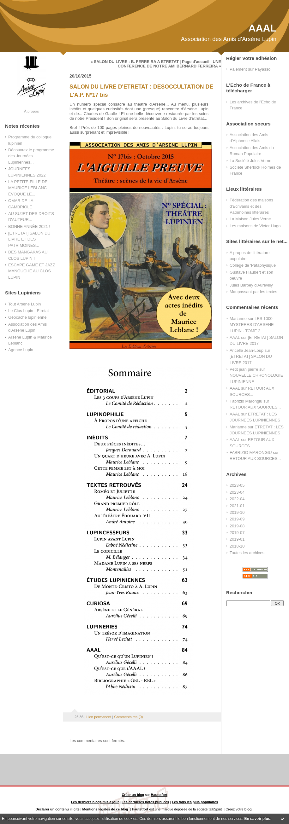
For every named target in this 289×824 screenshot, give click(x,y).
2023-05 (237, 485)
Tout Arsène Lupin (24, 304)
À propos (31, 111)
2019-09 (237, 519)
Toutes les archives (247, 552)
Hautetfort (159, 795)
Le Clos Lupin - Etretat (28, 310)
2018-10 (237, 546)
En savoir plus (257, 818)
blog (248, 809)
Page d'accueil (195, 62)
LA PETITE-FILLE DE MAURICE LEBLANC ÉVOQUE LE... (27, 187)
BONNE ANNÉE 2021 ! (29, 226)
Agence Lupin (20, 349)
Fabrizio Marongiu (246, 401)
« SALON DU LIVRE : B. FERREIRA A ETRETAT (134, 62)
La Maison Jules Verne (250, 219)
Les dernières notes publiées (145, 802)
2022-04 (237, 498)
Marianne (238, 318)
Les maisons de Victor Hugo (255, 225)
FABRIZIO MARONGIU (251, 452)
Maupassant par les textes (253, 291)
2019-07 (237, 532)
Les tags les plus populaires (195, 802)
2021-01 (237, 505)
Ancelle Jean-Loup (246, 350)
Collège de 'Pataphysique (253, 265)
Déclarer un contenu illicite (57, 809)
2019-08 (237, 526)
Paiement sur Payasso (250, 69)
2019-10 (237, 512)
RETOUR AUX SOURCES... (255, 407)
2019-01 (237, 539)
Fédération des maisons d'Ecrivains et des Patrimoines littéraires (251, 206)
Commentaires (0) (128, 717)
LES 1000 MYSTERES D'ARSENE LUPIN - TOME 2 (252, 324)
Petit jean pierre (244, 369)
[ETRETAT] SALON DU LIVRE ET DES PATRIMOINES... (29, 239)
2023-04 (237, 492)
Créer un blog (133, 795)
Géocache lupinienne (27, 317)
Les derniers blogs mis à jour (95, 802)
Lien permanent (99, 717)
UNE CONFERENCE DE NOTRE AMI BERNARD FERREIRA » (169, 64)
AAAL (262, 28)
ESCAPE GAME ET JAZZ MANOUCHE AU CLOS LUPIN (31, 271)
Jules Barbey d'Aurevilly (251, 285)
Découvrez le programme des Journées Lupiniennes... (31, 156)
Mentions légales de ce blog (105, 809)
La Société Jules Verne (250, 160)
